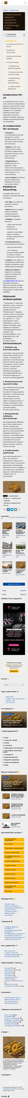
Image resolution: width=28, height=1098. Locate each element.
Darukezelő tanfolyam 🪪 (13, 935)
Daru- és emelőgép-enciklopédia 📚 (11, 1015)
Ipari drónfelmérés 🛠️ (11, 956)
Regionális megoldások (11, 760)
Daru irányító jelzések (15, 824)
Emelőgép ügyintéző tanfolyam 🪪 (11, 927)
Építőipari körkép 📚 (11, 1024)
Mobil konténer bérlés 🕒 (13, 999)
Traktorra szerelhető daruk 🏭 (13, 981)
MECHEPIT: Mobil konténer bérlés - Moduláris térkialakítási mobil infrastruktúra (7, 532)
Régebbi (23, 590)
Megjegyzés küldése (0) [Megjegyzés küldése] (14, 584)
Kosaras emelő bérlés (12, 852)
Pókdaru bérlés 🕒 (10, 913)
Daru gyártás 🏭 (10, 968)
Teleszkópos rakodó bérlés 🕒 (14, 908)
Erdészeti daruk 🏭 (10, 984)
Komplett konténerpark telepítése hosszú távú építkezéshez (20, 532)
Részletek (14, 671)
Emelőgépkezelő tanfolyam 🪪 (14, 934)
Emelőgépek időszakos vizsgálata (12, 856)
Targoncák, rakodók (10, 740)
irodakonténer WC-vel (12, 281)
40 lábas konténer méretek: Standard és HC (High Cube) (17, 795)
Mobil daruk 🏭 (9, 973)
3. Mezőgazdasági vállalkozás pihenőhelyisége (14, 80)
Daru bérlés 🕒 (9, 915)
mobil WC (7, 500)
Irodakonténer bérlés (7, 570)
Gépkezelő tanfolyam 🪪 (12, 939)
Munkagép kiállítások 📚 (12, 1022)
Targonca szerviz (10, 869)
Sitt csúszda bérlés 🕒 (11, 1001)
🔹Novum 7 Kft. (9, 700)
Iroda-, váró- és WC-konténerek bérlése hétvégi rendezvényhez (20, 552)
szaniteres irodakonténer (12, 503)
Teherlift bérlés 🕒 (10, 904)
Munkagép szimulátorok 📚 (13, 1020)
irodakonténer (14, 10)
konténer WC (16, 498)
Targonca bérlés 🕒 (11, 909)
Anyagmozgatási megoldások (10, 839)
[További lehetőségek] (19, 509)
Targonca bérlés (10, 865)
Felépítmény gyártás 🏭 (12, 970)
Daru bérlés (9, 844)
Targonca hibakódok (18, 815)
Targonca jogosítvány (12, 861)
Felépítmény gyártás (12, 882)
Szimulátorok (8, 754)
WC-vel (6, 505)
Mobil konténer (10, 874)
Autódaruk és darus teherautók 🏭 (11, 978)
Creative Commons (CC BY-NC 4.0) (12, 1088)
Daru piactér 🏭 (9, 972)
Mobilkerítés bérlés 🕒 (12, 1003)
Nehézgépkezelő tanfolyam (10, 886)
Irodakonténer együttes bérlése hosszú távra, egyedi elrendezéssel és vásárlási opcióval (20, 571)
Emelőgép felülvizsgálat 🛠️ (13, 954)
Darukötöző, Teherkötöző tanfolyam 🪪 (13, 931)
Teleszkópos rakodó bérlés (14, 848)
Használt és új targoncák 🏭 (14, 986)
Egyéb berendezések (11, 757)
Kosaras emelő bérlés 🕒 (12, 906)
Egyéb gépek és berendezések (13, 748)
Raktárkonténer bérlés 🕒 (13, 997)
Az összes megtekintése (17, 517)
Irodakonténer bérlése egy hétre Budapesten (7, 552)
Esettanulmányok (12, 62)
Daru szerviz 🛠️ (9, 951)
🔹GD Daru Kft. (9, 702)
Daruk (6, 737)
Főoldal (5, 10)
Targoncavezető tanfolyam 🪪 (14, 937)
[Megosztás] (23, 35)
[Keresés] (25, 2)
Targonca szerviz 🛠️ (11, 953)
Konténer (7, 498)
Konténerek (8, 745)
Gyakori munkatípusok (11, 762)
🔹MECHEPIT (9, 697)
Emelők (6, 743)
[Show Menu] (2, 2)
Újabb (4, 590)
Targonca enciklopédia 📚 (13, 1018)
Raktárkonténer (10, 878)
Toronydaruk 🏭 (9, 975)
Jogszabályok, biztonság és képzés (12, 751)
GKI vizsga (8, 891)
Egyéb (6, 765)
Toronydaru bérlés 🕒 (11, 911)
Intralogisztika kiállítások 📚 (14, 1025)
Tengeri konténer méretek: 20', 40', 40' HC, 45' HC (17, 805)
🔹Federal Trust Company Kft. (14, 699)
